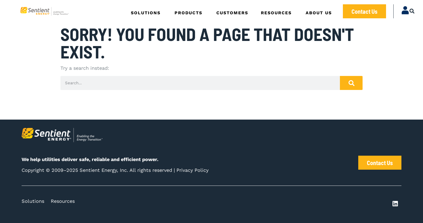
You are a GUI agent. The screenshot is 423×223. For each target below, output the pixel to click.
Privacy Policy (192, 170)
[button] (412, 10)
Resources (63, 201)
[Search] (351, 83)
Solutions (33, 201)
